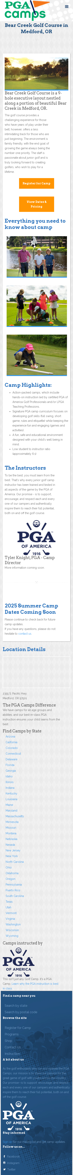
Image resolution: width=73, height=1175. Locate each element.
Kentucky (11, 793)
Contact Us (13, 1047)
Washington (13, 924)
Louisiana (11, 799)
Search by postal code (21, 1012)
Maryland (11, 810)
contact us (24, 633)
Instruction (12, 1054)
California (11, 742)
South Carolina (15, 896)
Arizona (10, 736)
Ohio (9, 867)
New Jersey (13, 850)
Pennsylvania (14, 884)
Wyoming (12, 935)
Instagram (13, 1163)
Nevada (10, 844)
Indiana (10, 787)
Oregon (10, 878)
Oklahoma (12, 873)
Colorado (12, 747)
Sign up (7, 1141)
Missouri (11, 827)
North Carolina (15, 861)
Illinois (10, 782)
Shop (8, 1041)
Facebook (13, 1156)
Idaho (9, 776)
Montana (11, 833)
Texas (9, 901)
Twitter (11, 1169)
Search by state (16, 1006)
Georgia (11, 770)
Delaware (11, 759)
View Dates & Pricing (37, 204)
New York (12, 856)
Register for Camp (36, 183)
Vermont (11, 913)
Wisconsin (12, 930)
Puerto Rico (13, 890)
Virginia (10, 918)
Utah (8, 907)
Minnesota (12, 822)
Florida (10, 765)
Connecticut (13, 753)
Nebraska (11, 839)
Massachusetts (15, 816)
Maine (9, 804)
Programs (12, 1034)
